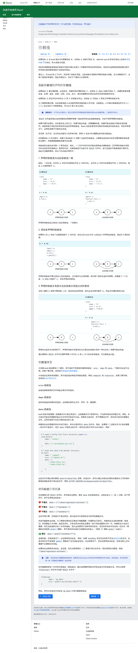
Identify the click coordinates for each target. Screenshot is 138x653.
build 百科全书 (50, 378)
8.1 (129, 54)
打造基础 (41, 24)
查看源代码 (60, 54)
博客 (35, 627)
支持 (87, 627)
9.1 (100, 54)
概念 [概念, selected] (28, 15)
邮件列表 (67, 24)
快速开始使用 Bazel (13, 10)
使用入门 (48, 42)
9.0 (103, 54)
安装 (4, 15)
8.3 (122, 54)
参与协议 (79, 24)
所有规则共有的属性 (69, 371)
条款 (35, 648)
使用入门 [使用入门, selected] (36, 3)
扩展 (71, 3)
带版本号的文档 (92, 3)
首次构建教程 (16, 15)
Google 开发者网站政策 (42, 610)
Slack (88, 635)
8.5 (114, 54)
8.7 (107, 54)
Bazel (40, 42)
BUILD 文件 (45, 596)
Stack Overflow (91, 639)
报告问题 (45, 54)
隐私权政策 (43, 648)
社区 (80, 3)
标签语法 (117, 538)
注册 (88, 24)
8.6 (111, 54)
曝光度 (95, 596)
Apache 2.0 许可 (105, 608)
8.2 (125, 54)
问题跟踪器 (90, 631)
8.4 (118, 54)
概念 (55, 42)
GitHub (130, 3)
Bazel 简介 (24, 3)
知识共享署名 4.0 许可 (69, 608)
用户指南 (48, 3)
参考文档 (61, 3)
